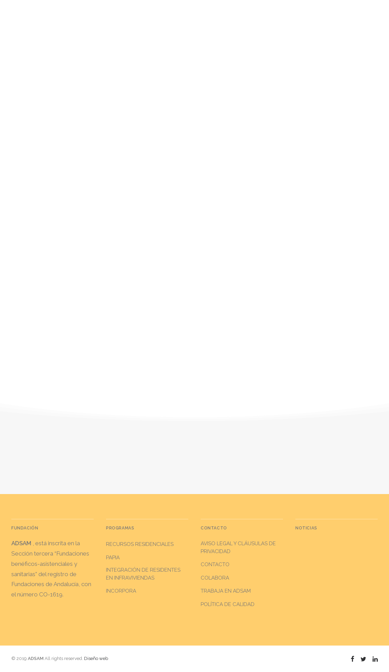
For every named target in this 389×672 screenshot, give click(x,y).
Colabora (215, 578)
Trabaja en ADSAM (226, 591)
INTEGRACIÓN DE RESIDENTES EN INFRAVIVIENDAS (143, 574)
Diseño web (96, 658)
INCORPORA (121, 591)
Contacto (215, 564)
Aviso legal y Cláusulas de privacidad (238, 547)
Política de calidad (228, 604)
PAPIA (113, 558)
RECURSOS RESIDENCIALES (140, 544)
